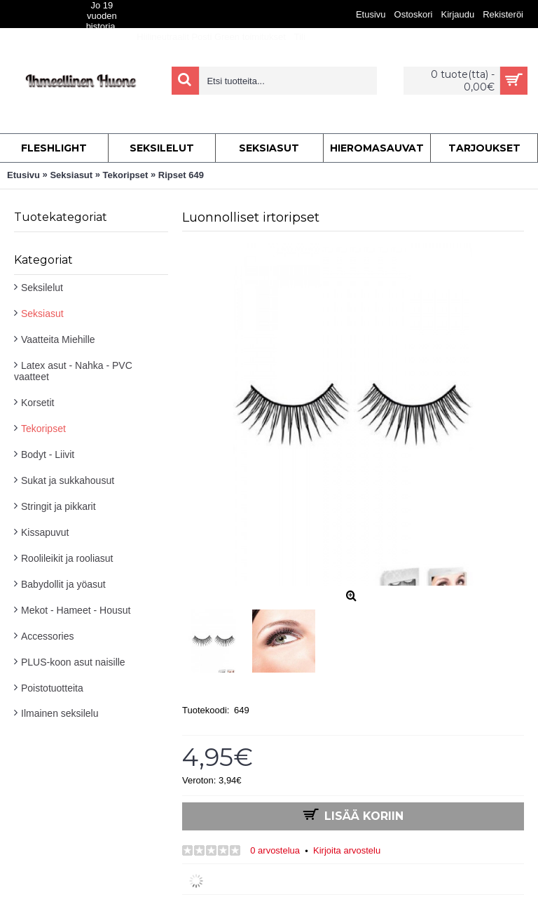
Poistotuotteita (52, 688)
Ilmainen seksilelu (60, 713)
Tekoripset (43, 428)
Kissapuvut (45, 532)
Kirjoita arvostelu (346, 850)
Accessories (47, 636)
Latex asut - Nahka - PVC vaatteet (73, 371)
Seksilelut (42, 287)
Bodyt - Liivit (47, 454)
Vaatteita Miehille (58, 339)
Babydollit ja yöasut (63, 584)
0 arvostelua (275, 850)
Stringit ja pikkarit (58, 506)
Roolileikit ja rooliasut (67, 558)
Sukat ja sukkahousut (67, 480)
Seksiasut (42, 313)
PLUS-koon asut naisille (73, 662)
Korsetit (37, 402)
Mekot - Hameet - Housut (75, 610)
